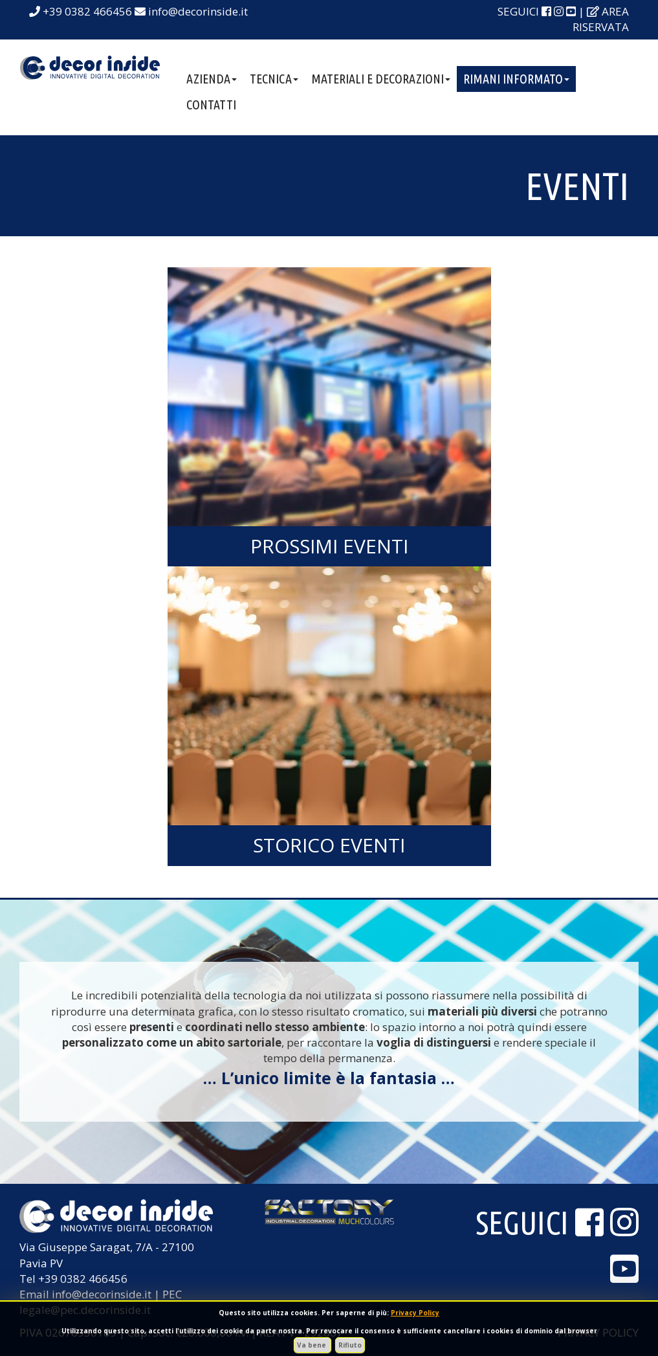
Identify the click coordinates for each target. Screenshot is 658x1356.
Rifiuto (350, 1345)
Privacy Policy (415, 1312)
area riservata (601, 19)
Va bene (312, 1345)
